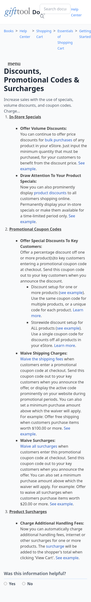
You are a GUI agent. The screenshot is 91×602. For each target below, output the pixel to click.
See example (61, 504)
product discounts (50, 192)
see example (71, 292)
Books (8, 31)
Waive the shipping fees (41, 359)
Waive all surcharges (38, 446)
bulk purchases (58, 140)
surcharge (55, 546)
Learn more (64, 345)
